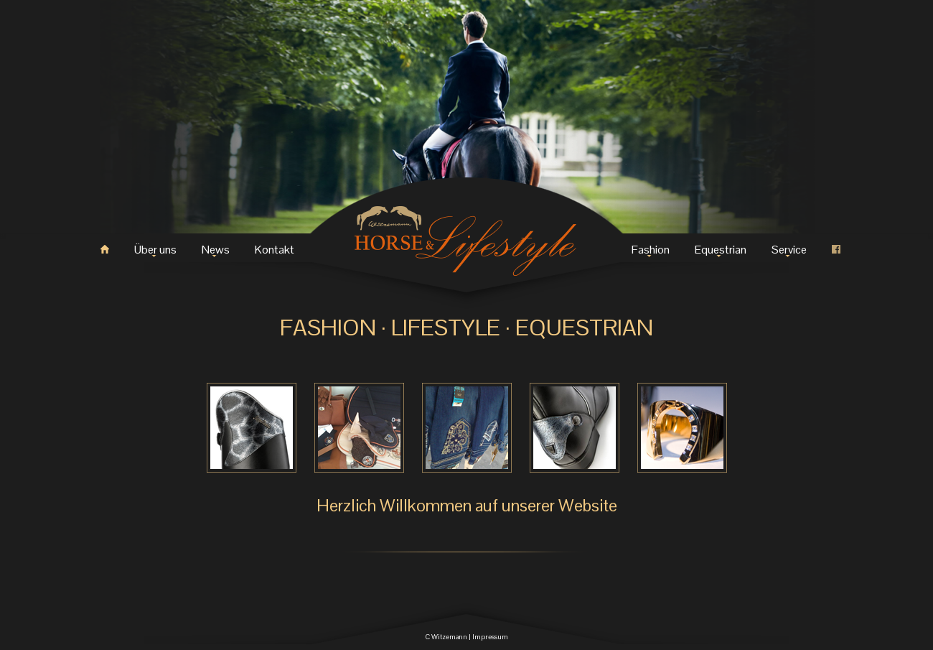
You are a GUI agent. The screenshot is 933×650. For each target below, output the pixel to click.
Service (789, 249)
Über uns (155, 249)
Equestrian (720, 249)
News (216, 249)
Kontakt (274, 249)
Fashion (651, 249)
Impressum (490, 636)
